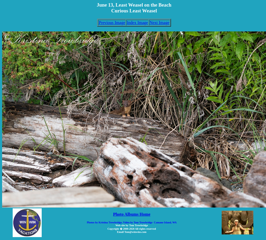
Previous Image (112, 22)
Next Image (159, 22)
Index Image (137, 22)
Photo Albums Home (131, 214)
